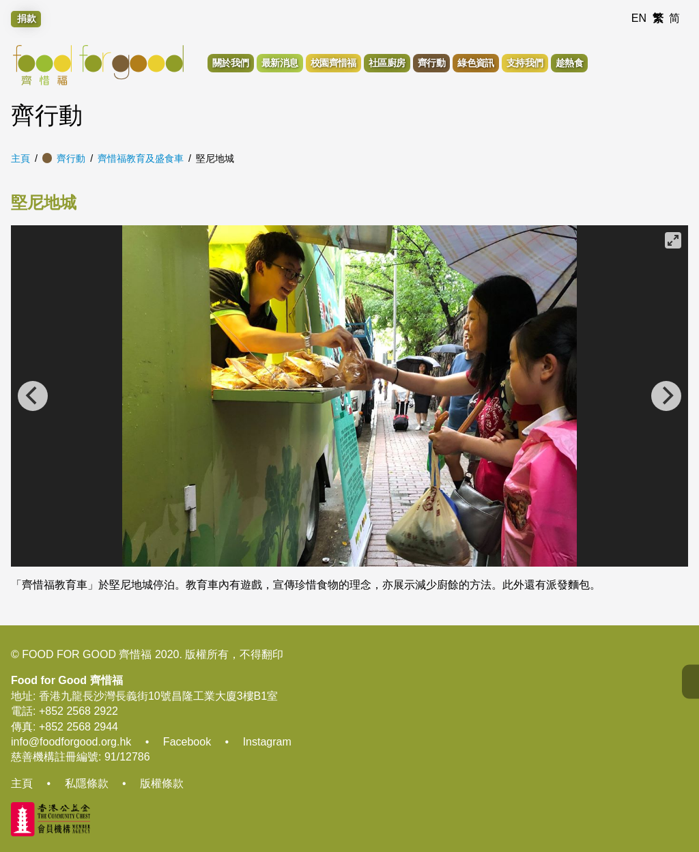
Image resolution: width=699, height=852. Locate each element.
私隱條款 (87, 783)
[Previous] (33, 396)
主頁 (20, 158)
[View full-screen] (673, 240)
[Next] (666, 396)
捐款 (26, 18)
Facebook (187, 742)
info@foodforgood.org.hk (71, 742)
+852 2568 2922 (78, 711)
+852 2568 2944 (78, 727)
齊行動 (71, 158)
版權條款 (162, 783)
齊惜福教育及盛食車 (141, 158)
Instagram (267, 742)
